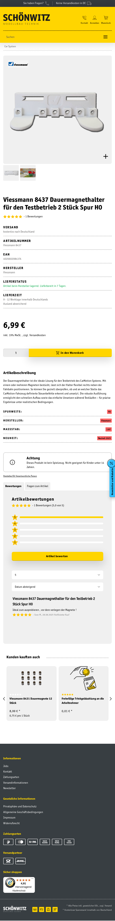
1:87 (108, 429)
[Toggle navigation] (105, 37)
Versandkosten (37, 336)
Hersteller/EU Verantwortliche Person (20, 476)
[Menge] (16, 353)
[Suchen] (52, 37)
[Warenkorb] (106, 20)
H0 (109, 412)
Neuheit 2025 (104, 438)
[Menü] (32, 879)
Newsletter (9, 789)
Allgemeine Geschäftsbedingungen (23, 812)
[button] (84, 20)
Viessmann (106, 421)
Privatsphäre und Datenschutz (20, 807)
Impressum (9, 818)
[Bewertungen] (57, 217)
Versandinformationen (15, 783)
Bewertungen (13, 486)
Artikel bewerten (57, 557)
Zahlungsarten (11, 777)
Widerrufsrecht (11, 823)
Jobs (5, 766)
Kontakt (7, 772)
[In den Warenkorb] (70, 353)
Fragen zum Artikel (37, 486)
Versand (108, 906)
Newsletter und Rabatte (112, 481)
